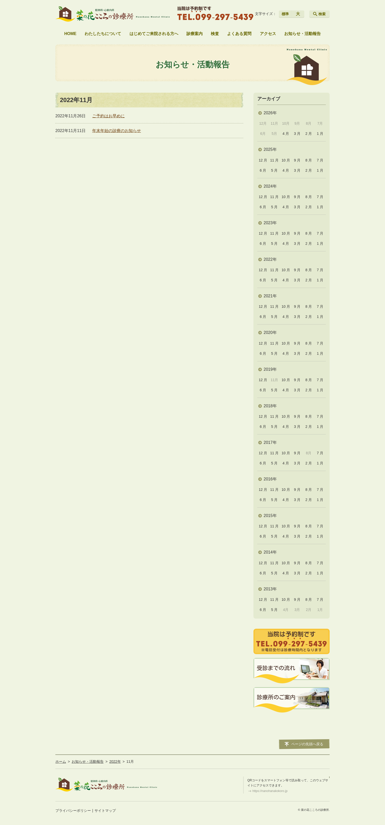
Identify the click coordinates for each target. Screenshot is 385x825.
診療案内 (194, 33)
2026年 (270, 113)
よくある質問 (239, 33)
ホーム (60, 761)
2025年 (270, 149)
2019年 (270, 369)
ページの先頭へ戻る (307, 744)
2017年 (270, 442)
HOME (70, 33)
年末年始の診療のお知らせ (116, 130)
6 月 (263, 170)
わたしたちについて (103, 33)
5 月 (274, 170)
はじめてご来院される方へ (154, 33)
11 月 (274, 160)
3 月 (297, 134)
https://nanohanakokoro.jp (269, 791)
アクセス (268, 33)
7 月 (320, 160)
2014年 (270, 552)
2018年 (270, 406)
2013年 (270, 589)
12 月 (263, 160)
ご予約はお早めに (108, 116)
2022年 (270, 259)
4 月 (286, 134)
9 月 (297, 160)
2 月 (309, 134)
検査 (215, 33)
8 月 (309, 160)
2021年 (270, 296)
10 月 (286, 160)
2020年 (270, 332)
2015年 (270, 515)
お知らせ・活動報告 (302, 33)
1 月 (320, 134)
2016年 (270, 479)
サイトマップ (105, 810)
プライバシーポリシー (73, 810)
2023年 (270, 223)
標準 (285, 14)
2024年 (270, 186)
